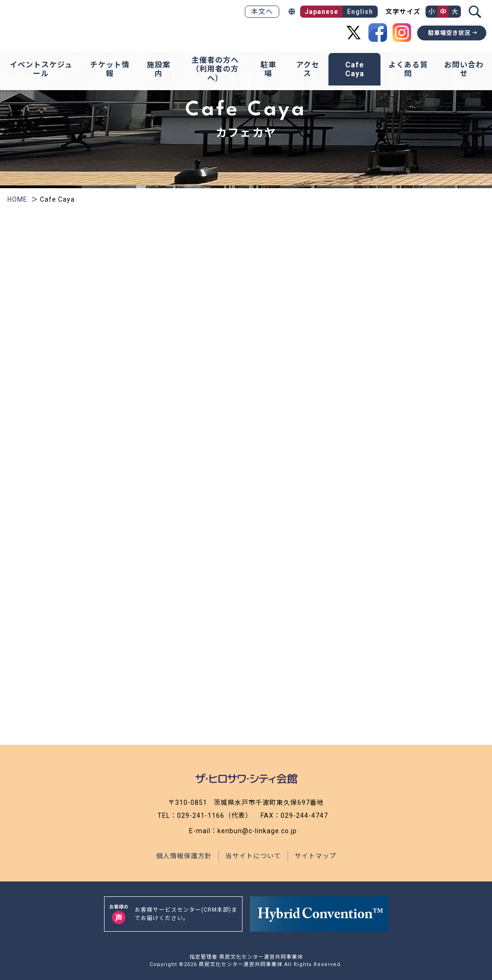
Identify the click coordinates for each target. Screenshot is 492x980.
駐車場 (268, 69)
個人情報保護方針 (184, 856)
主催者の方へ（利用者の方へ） (215, 69)
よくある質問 (408, 69)
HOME (17, 199)
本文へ (262, 11)
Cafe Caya (354, 69)
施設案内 (159, 69)
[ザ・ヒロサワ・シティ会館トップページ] (75, 21)
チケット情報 (110, 69)
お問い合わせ (464, 69)
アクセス (307, 69)
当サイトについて (253, 856)
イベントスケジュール (41, 69)
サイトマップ (315, 856)
